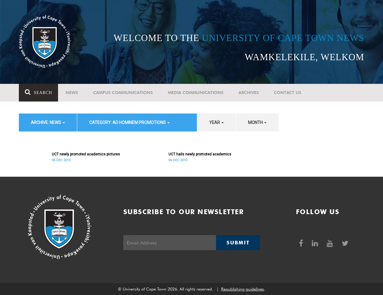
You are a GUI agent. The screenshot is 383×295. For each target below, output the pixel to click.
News (72, 92)
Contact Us (287, 92)
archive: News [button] (48, 122)
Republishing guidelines (242, 289)
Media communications (196, 92)
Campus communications (123, 92)
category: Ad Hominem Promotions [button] (129, 122)
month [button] (257, 122)
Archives (248, 92)
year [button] (216, 122)
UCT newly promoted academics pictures (86, 154)
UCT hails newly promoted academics (199, 154)
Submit (238, 243)
